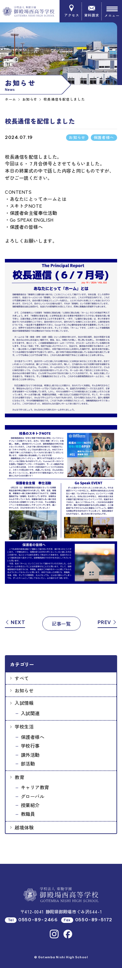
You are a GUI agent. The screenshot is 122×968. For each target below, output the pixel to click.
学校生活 (24, 726)
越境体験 (24, 827)
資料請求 (92, 11)
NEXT (15, 622)
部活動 (28, 763)
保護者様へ (33, 736)
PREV (107, 622)
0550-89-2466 (38, 920)
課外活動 (30, 754)
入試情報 (24, 702)
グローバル (33, 796)
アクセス (71, 11)
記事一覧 (61, 623)
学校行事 (30, 745)
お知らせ (24, 690)
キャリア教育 (35, 787)
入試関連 (30, 713)
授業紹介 (30, 805)
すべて (22, 678)
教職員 (28, 813)
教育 (19, 777)
